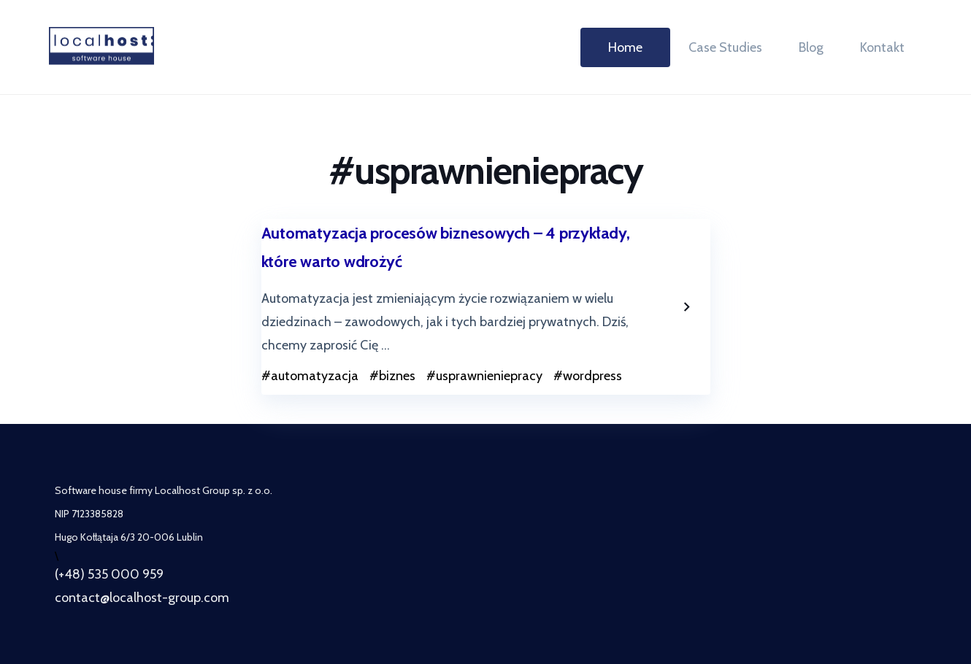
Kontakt (882, 47)
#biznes (392, 376)
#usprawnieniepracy (484, 376)
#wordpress (587, 376)
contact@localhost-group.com (142, 598)
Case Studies (725, 47)
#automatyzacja (309, 376)
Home (625, 47)
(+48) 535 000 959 (109, 574)
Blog (811, 47)
